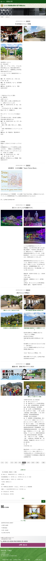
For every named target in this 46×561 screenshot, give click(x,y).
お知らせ (7, 17)
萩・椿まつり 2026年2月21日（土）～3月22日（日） (13, 474)
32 (43, 462)
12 (32, 462)
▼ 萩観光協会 (4, 527)
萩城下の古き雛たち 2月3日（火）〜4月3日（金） (12, 479)
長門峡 (2, 484)
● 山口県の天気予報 (5, 532)
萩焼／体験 (27, 559)
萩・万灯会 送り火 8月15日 (7, 491)
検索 (23, 498)
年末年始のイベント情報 (23, 24)
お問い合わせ (23, 545)
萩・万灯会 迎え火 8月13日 (7, 494)
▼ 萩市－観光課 (4, 530)
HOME (2, 17)
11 (28, 462)
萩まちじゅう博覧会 (23, 293)
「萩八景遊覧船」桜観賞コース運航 (9, 472)
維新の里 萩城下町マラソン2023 (23, 367)
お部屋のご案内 (17, 559)
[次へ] (23, 464)
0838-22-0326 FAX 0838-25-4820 (15, 541)
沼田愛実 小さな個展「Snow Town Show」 (23, 168)
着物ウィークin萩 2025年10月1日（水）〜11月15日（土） (13, 489)
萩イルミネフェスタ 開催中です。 (23, 208)
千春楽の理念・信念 (7, 559)
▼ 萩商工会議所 (4, 525)
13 (37, 462)
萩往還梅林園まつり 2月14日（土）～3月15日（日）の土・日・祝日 (16, 476)
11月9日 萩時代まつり (6, 481)
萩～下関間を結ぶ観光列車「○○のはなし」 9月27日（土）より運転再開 (16, 486)
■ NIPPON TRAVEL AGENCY (7, 522)
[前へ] (2, 462)
